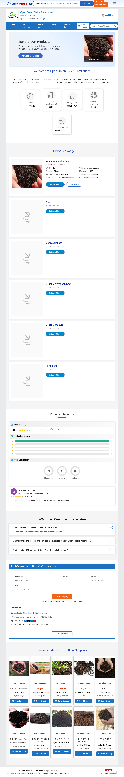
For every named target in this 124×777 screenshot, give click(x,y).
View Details (74, 184)
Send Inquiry (62, 596)
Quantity (65, 576)
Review (53, 25)
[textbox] (66, 3)
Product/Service (17, 576)
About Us (40, 26)
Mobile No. (15, 585)
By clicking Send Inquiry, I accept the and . (62, 601)
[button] (107, 15)
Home (12, 25)
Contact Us (67, 26)
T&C (68, 601)
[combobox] (15, 590)
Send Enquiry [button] (82, 26)
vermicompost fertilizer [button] (98, 59)
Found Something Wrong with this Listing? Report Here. (33, 624)
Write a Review (57, 430)
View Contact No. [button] (62, 634)
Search (87, 4)
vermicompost (19, 683)
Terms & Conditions (62, 773)
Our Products (26, 26)
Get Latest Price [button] (55, 184)
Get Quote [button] (40, 689)
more (109, 82)
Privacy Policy (77, 601)
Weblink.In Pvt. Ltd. (34, 773)
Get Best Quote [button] (31, 55)
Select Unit (92, 576)
